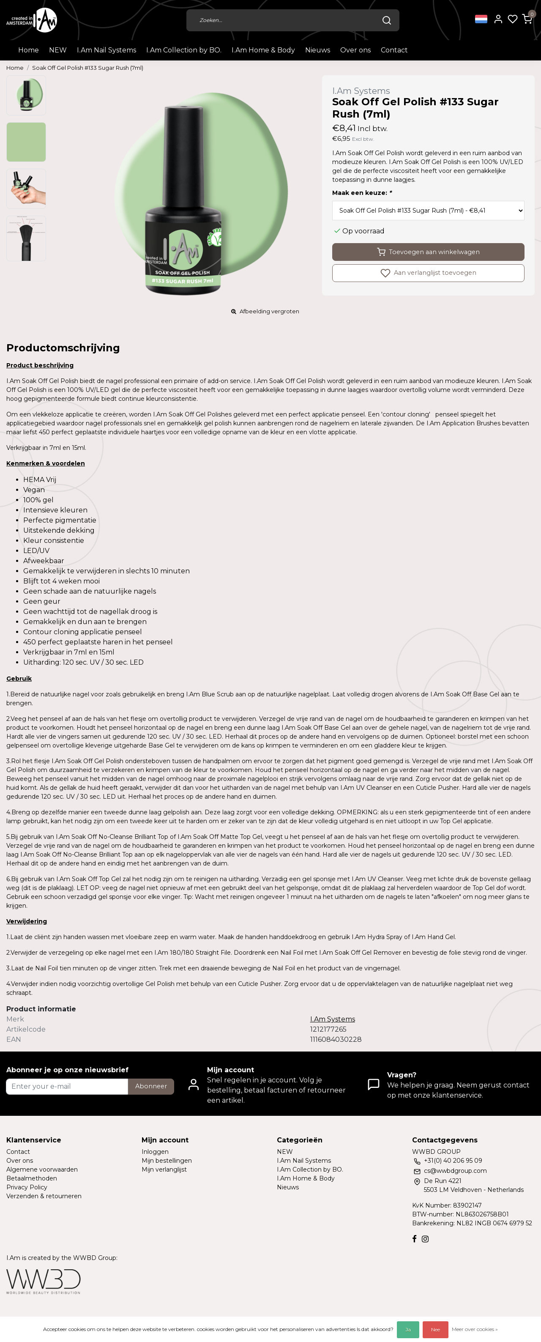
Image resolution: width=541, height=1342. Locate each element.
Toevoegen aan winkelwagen (428, 252)
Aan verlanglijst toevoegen (428, 273)
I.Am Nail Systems (106, 50)
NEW (58, 50)
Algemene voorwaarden (42, 1169)
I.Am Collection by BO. (183, 50)
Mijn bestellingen (167, 1160)
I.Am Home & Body (263, 50)
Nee (435, 1329)
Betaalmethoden (31, 1178)
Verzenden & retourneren (44, 1196)
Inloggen (155, 1152)
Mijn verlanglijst (164, 1169)
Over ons (355, 50)
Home (28, 50)
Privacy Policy (26, 1187)
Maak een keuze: (361, 193)
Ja (408, 1329)
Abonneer (151, 1086)
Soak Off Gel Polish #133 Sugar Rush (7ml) (87, 68)
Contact (394, 50)
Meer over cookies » (475, 1329)
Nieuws (317, 50)
